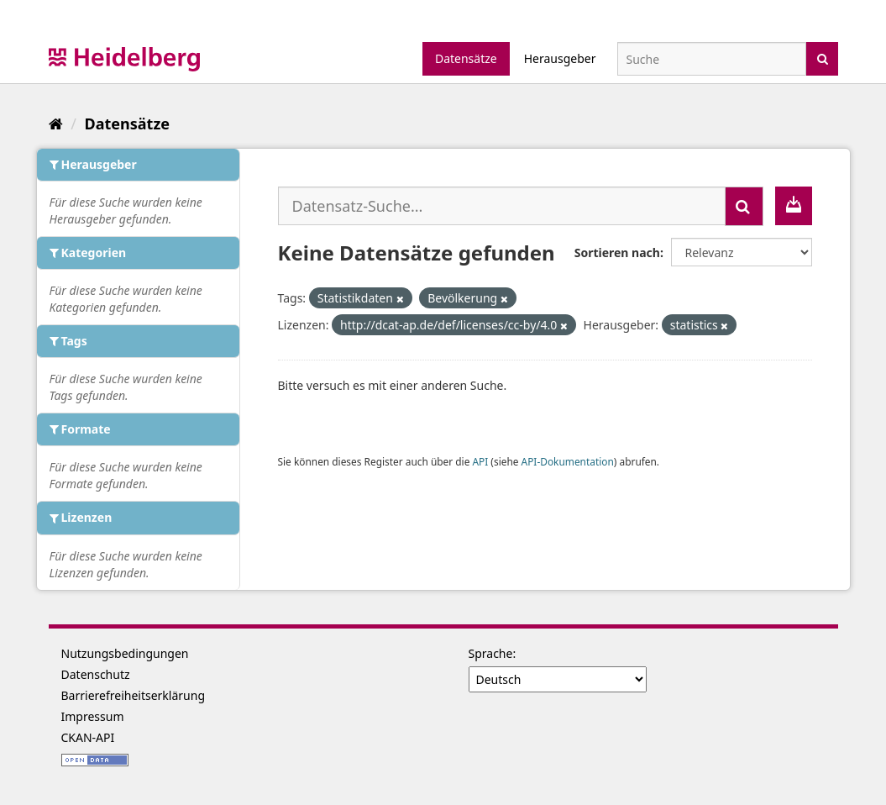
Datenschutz (95, 674)
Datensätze (466, 58)
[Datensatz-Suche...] (502, 206)
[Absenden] (822, 57)
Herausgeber (560, 58)
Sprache (491, 653)
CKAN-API (88, 737)
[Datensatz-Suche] (711, 59)
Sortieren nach (617, 252)
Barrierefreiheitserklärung (133, 695)
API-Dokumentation (568, 461)
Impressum (92, 716)
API (480, 461)
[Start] (56, 123)
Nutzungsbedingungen (125, 653)
